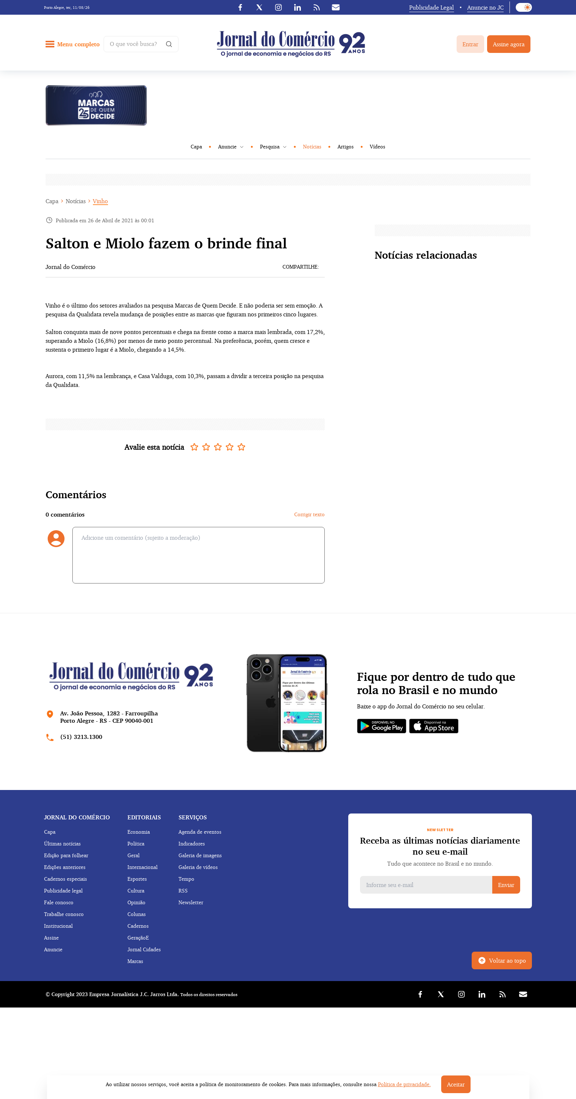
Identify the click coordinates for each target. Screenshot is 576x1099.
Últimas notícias (62, 843)
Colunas (136, 914)
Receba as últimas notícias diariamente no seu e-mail (440, 846)
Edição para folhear (66, 855)
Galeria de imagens (200, 855)
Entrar (470, 44)
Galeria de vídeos (198, 867)
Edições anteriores (65, 867)
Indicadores (192, 843)
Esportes (137, 879)
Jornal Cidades (144, 949)
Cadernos (138, 926)
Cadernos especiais (65, 879)
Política (135, 843)
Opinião (136, 902)
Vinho (100, 201)
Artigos (346, 146)
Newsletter (191, 902)
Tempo (186, 879)
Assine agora (509, 44)
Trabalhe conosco (64, 914)
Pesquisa (273, 146)
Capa (196, 146)
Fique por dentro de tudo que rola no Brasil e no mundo (436, 683)
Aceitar (456, 1084)
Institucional (58, 926)
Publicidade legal (63, 890)
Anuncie (231, 146)
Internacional (142, 867)
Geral (133, 855)
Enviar (506, 884)
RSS (183, 890)
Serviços (193, 817)
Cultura (135, 890)
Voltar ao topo (502, 960)
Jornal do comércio (77, 817)
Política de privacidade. (404, 1084)
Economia (138, 832)
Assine (51, 937)
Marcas (135, 961)
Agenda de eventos (200, 832)
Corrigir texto (309, 514)
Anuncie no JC (485, 7)
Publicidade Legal (431, 7)
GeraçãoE (138, 937)
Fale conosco (58, 902)
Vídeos (377, 146)
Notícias (312, 146)
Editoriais (144, 817)
